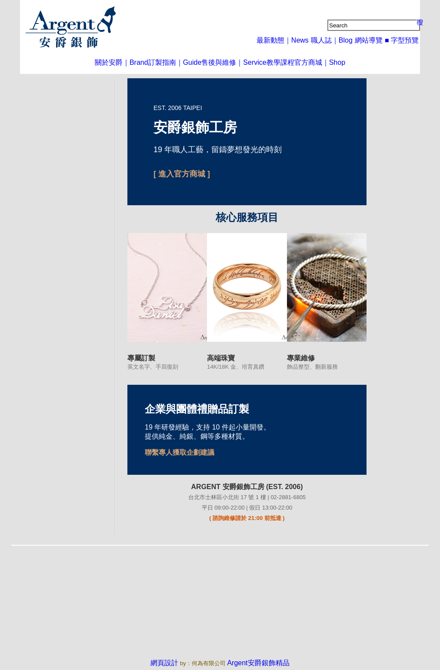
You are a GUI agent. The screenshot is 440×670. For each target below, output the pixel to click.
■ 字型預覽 (403, 40)
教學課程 (287, 62)
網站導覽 (371, 40)
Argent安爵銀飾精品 (255, 661)
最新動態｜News (291, 40)
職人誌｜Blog (336, 40)
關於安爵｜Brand (106, 62)
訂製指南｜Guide (167, 62)
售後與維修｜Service (233, 62)
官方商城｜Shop (335, 62)
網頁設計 (170, 661)
